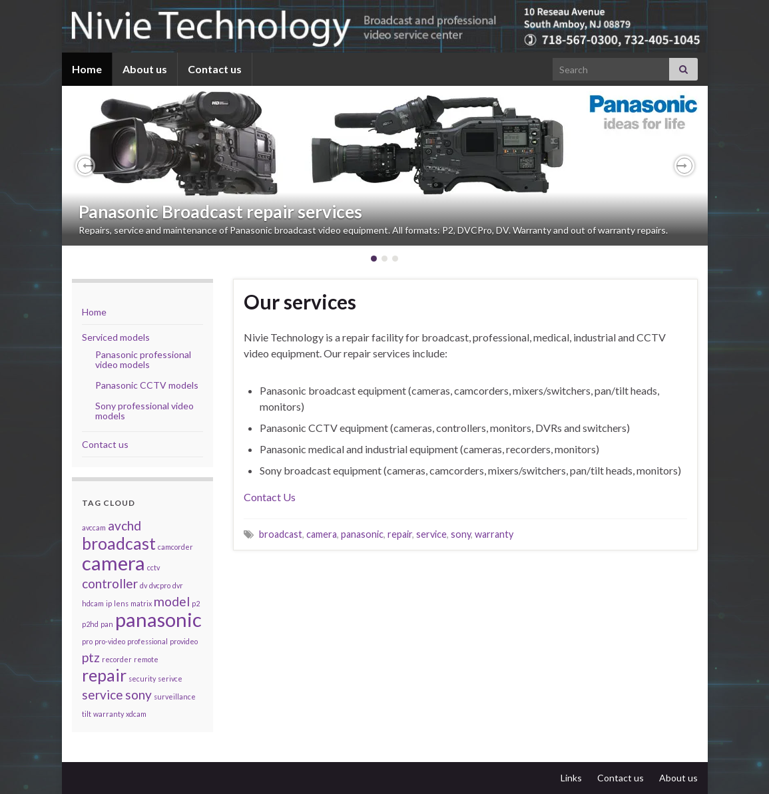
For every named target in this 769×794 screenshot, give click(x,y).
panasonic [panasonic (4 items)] (158, 619)
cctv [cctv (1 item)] (153, 567)
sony (461, 534)
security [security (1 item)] (142, 678)
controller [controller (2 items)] (110, 583)
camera (321, 534)
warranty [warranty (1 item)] (108, 713)
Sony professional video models (144, 410)
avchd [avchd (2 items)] (124, 525)
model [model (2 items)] (172, 601)
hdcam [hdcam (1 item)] (93, 603)
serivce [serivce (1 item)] (170, 678)
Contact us (215, 69)
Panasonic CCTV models (146, 385)
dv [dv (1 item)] (143, 585)
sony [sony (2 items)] (138, 694)
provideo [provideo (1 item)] (184, 641)
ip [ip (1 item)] (109, 603)
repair (399, 534)
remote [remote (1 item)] (146, 659)
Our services (300, 301)
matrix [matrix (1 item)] (141, 603)
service (431, 534)
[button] (85, 166)
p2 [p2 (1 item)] (196, 603)
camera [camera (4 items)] (113, 562)
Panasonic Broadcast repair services (220, 211)
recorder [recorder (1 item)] (117, 659)
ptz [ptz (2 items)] (91, 657)
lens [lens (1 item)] (121, 603)
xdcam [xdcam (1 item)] (136, 713)
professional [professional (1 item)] (147, 641)
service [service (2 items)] (102, 694)
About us (145, 69)
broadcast (280, 534)
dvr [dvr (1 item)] (177, 585)
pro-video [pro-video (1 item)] (110, 641)
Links (571, 777)
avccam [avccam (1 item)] (94, 527)
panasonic (362, 534)
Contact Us (270, 497)
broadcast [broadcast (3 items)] (119, 543)
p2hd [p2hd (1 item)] (90, 624)
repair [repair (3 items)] (104, 675)
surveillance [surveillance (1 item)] (175, 696)
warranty (494, 534)
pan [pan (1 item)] (107, 624)
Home (87, 69)
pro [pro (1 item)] (87, 641)
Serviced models (116, 337)
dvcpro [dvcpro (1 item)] (159, 585)
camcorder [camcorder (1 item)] (175, 546)
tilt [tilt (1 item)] (86, 713)
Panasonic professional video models (143, 359)
